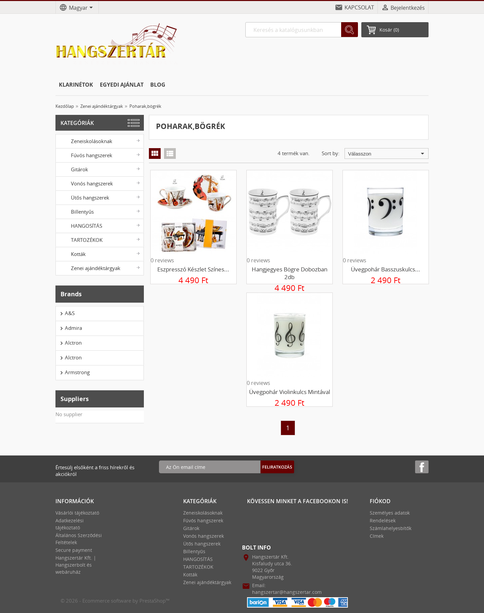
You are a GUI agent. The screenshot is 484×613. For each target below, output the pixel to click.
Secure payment (73, 550)
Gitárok (99, 169)
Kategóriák (77, 123)
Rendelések (383, 520)
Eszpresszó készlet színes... (193, 269)
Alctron (70, 343)
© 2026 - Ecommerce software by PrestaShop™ (115, 600)
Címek (377, 536)
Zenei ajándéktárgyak (99, 267)
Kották (99, 253)
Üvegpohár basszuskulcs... (385, 269)
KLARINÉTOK (76, 84)
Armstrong (74, 372)
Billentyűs (99, 211)
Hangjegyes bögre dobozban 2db (289, 273)
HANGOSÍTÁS (99, 225)
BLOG (157, 84)
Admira (70, 328)
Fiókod (380, 501)
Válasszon (387, 153)
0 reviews (162, 260)
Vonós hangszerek (99, 183)
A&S (66, 313)
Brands (71, 294)
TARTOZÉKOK (99, 239)
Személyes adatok (390, 513)
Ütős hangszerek (99, 197)
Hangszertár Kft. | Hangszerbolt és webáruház (75, 565)
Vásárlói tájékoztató (77, 513)
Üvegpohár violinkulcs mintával (289, 392)
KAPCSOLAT (359, 7)
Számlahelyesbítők (390, 528)
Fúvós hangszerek (99, 154)
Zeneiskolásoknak (99, 140)
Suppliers (75, 399)
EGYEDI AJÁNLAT (122, 84)
